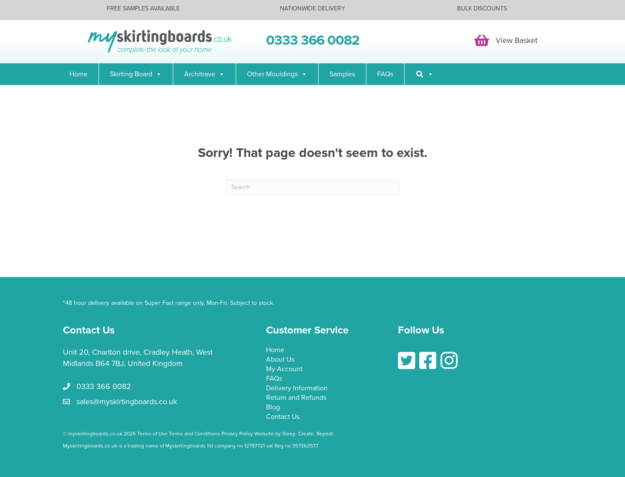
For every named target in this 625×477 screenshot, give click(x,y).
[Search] (424, 74)
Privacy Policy (237, 434)
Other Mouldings (277, 74)
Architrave (204, 74)
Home (78, 74)
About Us (280, 360)
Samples (342, 74)
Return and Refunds (296, 398)
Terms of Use (152, 434)
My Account (284, 369)
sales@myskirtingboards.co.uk (126, 401)
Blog (273, 408)
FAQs (385, 74)
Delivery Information (297, 388)
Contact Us (282, 417)
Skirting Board (136, 74)
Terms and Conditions (194, 434)
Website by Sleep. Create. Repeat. (295, 434)
